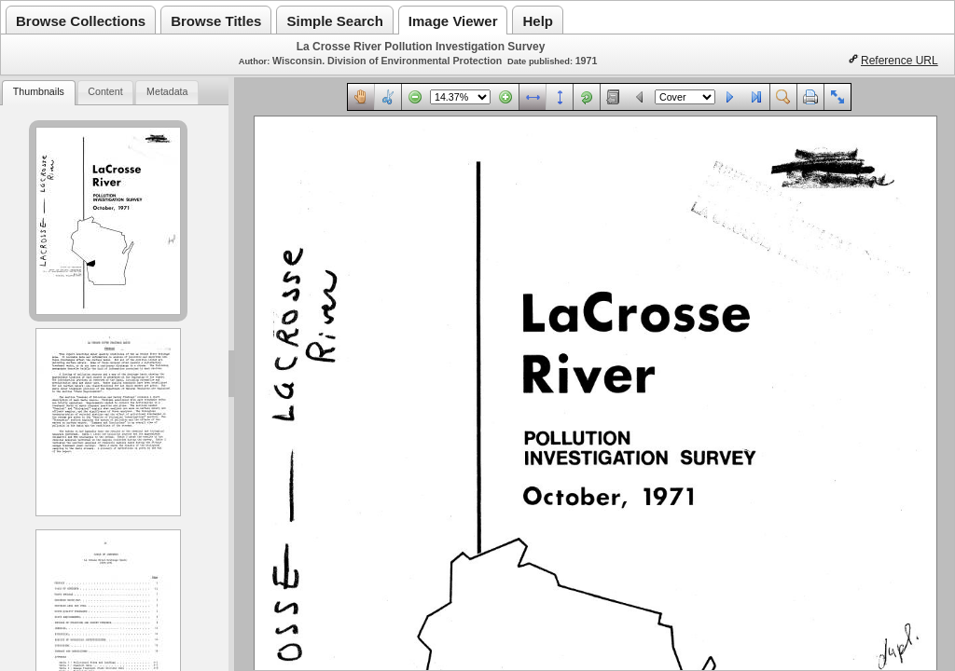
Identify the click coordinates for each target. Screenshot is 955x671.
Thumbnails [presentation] (38, 91)
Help (537, 21)
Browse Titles (216, 21)
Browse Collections (80, 21)
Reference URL (899, 60)
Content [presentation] (105, 91)
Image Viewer (453, 21)
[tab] (38, 92)
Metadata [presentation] (166, 91)
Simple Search (334, 21)
